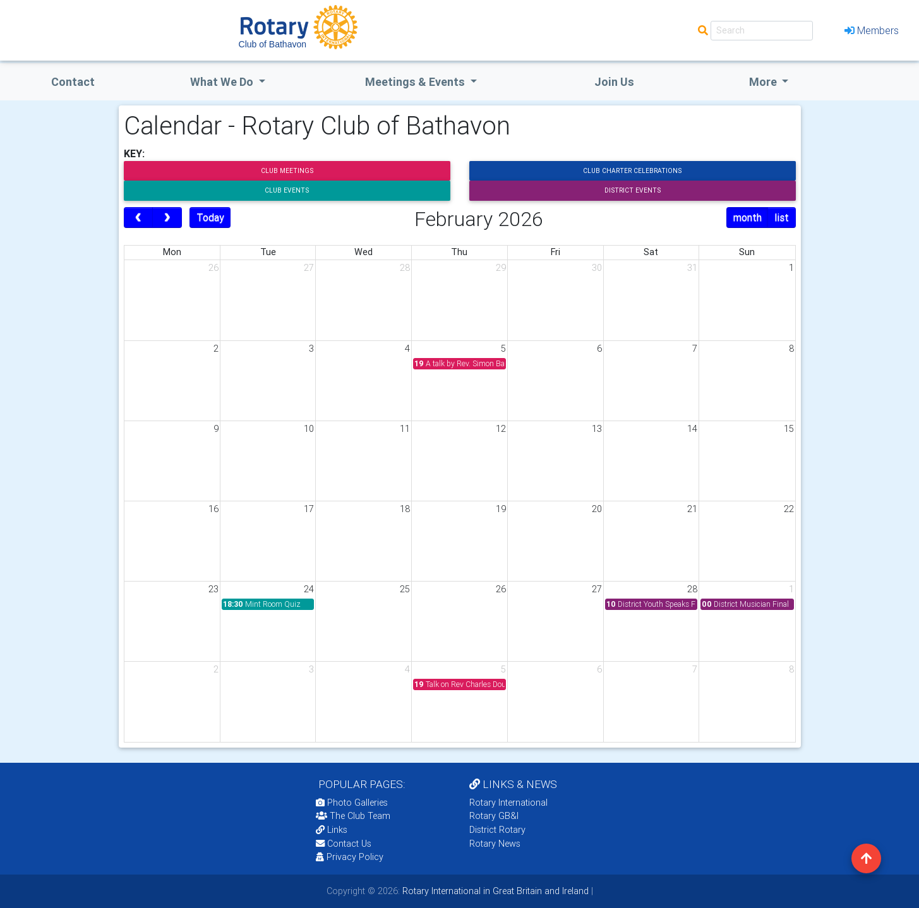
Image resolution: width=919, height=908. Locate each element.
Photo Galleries (352, 802)
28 (405, 267)
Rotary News (494, 843)
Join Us (614, 82)
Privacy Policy (349, 857)
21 (692, 509)
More (764, 82)
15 (789, 428)
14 (692, 428)
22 (789, 509)
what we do (223, 82)
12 (501, 428)
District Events (632, 190)
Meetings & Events (416, 82)
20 (597, 509)
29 (501, 267)
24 (309, 589)
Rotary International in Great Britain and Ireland (494, 891)
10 (309, 428)
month (747, 217)
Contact (73, 82)
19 (501, 509)
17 (309, 509)
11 (405, 428)
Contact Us (343, 843)
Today (210, 217)
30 (597, 267)
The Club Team (353, 815)
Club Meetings (287, 171)
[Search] (762, 30)
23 (213, 589)
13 (597, 428)
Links (331, 829)
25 (405, 589)
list (781, 217)
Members (871, 30)
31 (692, 267)
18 (405, 509)
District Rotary (497, 829)
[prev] (138, 218)
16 (213, 509)
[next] (167, 218)
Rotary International (508, 802)
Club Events (287, 190)
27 (309, 267)
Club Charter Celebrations (632, 171)
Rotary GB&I (494, 815)
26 (213, 267)
